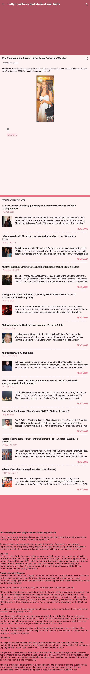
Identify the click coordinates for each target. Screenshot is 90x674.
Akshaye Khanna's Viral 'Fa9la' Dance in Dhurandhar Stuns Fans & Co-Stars (40, 266)
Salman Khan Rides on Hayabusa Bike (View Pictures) (29, 469)
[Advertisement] (45, 15)
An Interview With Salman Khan (17, 352)
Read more (82, 229)
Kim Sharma (12, 135)
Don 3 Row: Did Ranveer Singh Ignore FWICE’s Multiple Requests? (36, 411)
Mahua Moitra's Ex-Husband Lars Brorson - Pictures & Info (32, 325)
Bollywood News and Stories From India (34, 4)
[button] (86, 59)
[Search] (86, 4)
